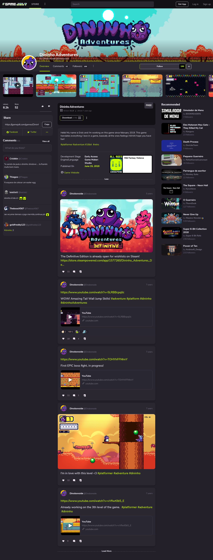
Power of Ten (190, 245)
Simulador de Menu (193, 110)
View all (45, 141)
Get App (182, 4)
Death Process (190, 141)
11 (68, 271)
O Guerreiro (189, 199)
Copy (47, 124)
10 (68, 338)
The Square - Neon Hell (195, 185)
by (192, 114)
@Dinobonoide (90, 193)
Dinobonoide (56, 58)
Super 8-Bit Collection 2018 (195, 230)
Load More (106, 551)
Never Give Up (190, 214)
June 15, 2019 (92, 166)
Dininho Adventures (59, 54)
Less (106, 179)
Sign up (207, 4)
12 (68, 480)
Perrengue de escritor (194, 170)
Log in (195, 4)
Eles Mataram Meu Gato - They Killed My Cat (196, 126)
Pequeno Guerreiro (193, 156)
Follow (171, 66)
